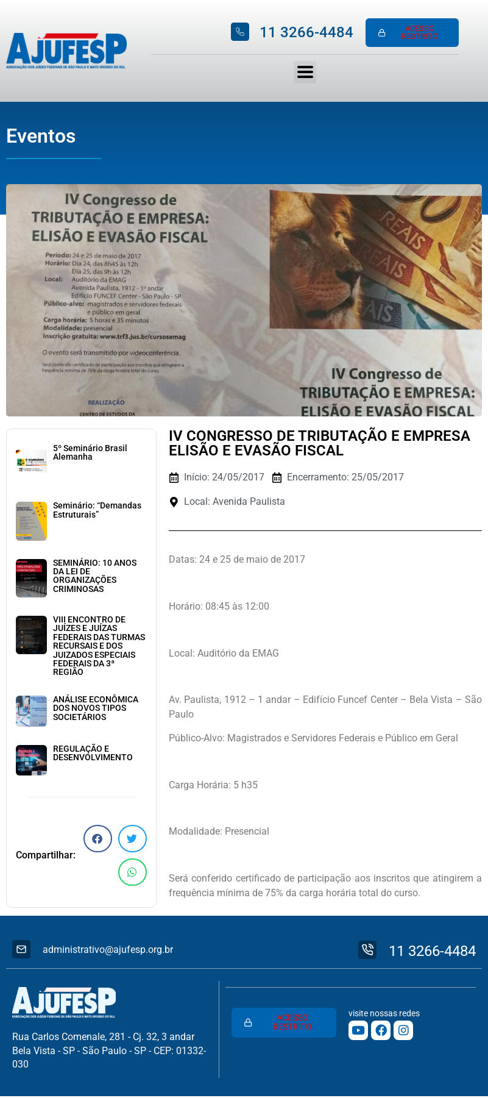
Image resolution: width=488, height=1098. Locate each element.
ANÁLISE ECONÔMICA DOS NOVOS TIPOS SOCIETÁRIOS (95, 710)
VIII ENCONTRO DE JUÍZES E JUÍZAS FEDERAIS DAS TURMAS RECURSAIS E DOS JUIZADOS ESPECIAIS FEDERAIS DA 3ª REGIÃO (99, 647)
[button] (97, 840)
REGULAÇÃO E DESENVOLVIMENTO (93, 754)
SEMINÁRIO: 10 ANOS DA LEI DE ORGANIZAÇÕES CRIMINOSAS (94, 577)
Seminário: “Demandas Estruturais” (97, 511)
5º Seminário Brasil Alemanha (90, 453)
